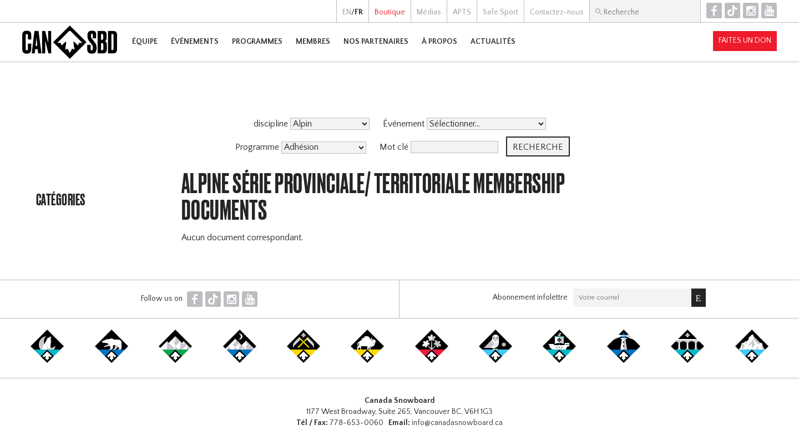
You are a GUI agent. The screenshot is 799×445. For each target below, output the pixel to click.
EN (346, 12)
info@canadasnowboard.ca (457, 422)
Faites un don (745, 40)
